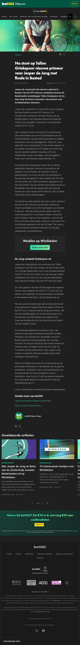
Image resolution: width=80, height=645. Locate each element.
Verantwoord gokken (44, 554)
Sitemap (40, 558)
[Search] (75, 16)
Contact (18, 554)
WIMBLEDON (8, 463)
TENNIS (18, 55)
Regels (9, 554)
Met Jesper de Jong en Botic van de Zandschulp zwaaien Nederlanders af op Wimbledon (19, 472)
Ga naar (40, 11)
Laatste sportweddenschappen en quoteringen (33, 401)
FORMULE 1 (66, 16)
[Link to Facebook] (60, 55)
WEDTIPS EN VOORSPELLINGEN (34, 16)
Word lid (74, 4)
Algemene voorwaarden (64, 554)
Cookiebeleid (56, 600)
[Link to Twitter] (64, 55)
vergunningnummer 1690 (42, 612)
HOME (4, 16)
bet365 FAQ (29, 554)
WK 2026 (14, 16)
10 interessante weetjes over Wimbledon (57, 468)
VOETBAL (54, 16)
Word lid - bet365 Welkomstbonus (28, 406)
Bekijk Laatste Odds (40, 247)
